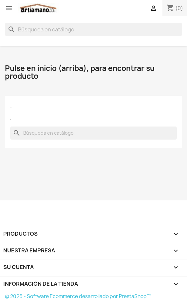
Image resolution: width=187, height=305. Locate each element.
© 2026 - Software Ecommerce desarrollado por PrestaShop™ (78, 296)
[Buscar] (93, 29)
